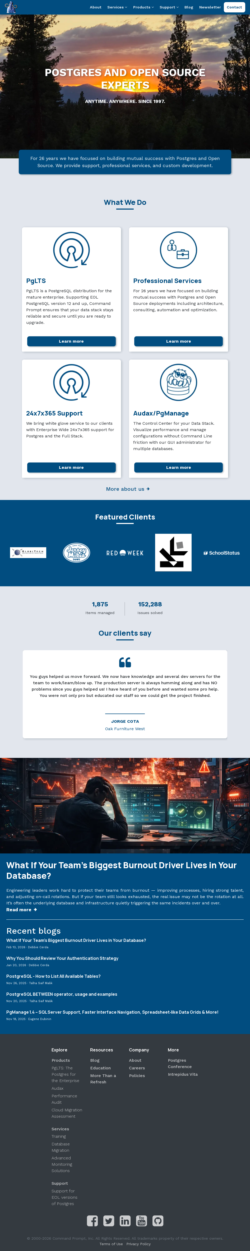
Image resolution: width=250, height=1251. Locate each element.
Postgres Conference (180, 1063)
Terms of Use (111, 1244)
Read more (18, 909)
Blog (188, 7)
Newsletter (210, 7)
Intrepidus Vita (183, 1074)
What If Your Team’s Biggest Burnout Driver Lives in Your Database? (121, 870)
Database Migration (61, 1147)
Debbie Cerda (38, 947)
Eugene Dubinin (39, 1019)
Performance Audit (64, 1099)
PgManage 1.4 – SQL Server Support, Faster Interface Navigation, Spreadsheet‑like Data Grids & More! (112, 1012)
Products (143, 7)
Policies (137, 1075)
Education (100, 1067)
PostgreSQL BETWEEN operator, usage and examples (61, 994)
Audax (57, 1088)
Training (59, 1136)
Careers (137, 1067)
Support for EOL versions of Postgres (64, 1197)
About (95, 7)
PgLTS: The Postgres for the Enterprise (65, 1074)
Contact (234, 7)
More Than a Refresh (103, 1078)
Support (169, 7)
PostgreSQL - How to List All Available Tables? (53, 976)
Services (117, 7)
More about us (125, 489)
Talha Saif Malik (40, 983)
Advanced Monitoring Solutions (62, 1164)
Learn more (71, 341)
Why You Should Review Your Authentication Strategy (62, 958)
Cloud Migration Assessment (67, 1113)
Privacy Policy (138, 1244)
